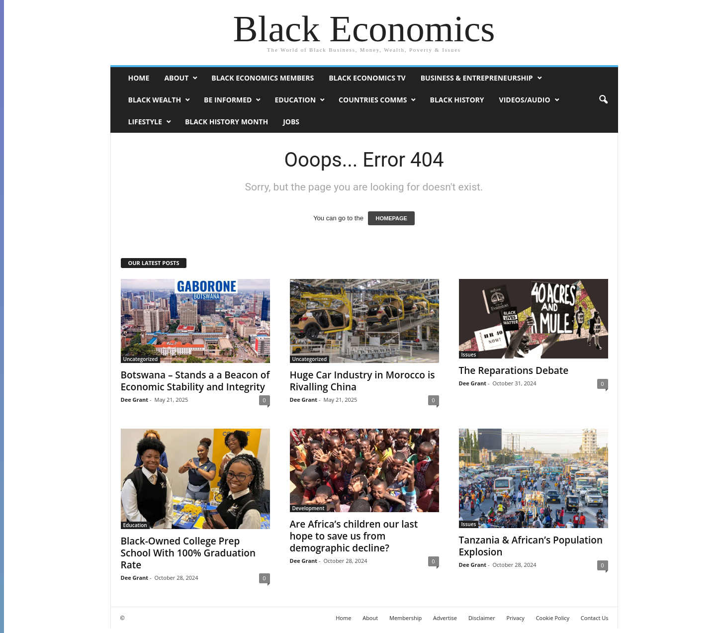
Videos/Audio (524, 99)
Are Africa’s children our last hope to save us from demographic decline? (354, 536)
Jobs (291, 121)
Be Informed (228, 99)
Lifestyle (145, 121)
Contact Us (595, 618)
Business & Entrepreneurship (477, 78)
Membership (405, 618)
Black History (457, 99)
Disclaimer (481, 618)
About (176, 78)
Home (139, 78)
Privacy (516, 618)
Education (295, 99)
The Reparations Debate (514, 370)
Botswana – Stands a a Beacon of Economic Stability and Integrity (195, 380)
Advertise (445, 618)
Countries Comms (373, 99)
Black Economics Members (262, 78)
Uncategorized (140, 359)
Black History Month (226, 121)
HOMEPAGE (391, 218)
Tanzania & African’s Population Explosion (531, 546)
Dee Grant (135, 399)
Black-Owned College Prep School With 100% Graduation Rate (188, 553)
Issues (468, 354)
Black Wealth (154, 99)
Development (308, 508)
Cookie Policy (552, 618)
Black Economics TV (367, 78)
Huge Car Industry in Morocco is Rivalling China (362, 380)
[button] (603, 100)
